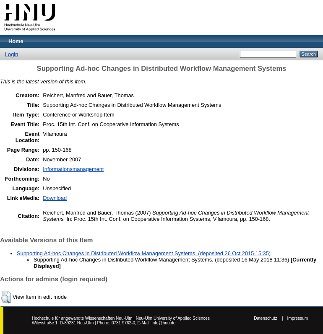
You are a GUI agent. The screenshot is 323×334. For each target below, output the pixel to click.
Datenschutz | (268, 318)
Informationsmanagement (73, 169)
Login (11, 54)
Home (15, 41)
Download (55, 198)
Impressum (297, 318)
